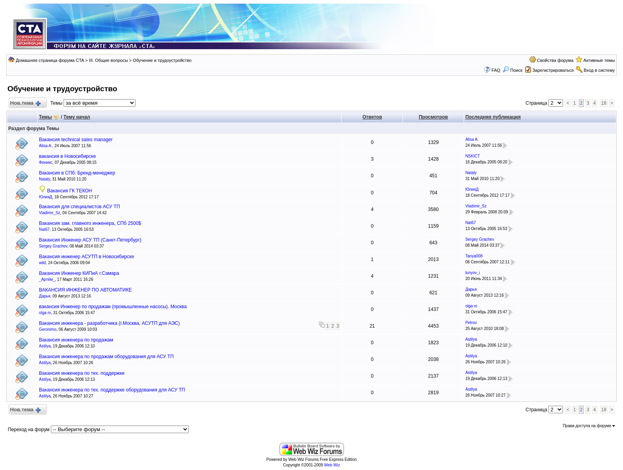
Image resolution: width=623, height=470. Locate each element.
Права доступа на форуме (589, 426)
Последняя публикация (492, 117)
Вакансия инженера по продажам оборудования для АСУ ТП (106, 356)
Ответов (372, 117)
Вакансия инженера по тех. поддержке (81, 373)
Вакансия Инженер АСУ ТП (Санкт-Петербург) (90, 240)
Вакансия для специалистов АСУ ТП (79, 206)
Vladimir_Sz (49, 213)
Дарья (44, 296)
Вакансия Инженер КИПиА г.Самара (79, 273)
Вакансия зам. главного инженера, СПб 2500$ (90, 223)
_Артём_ (47, 279)
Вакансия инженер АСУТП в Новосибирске (86, 256)
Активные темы (599, 60)
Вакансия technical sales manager (75, 139)
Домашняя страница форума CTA (50, 60)
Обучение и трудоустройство (162, 60)
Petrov (471, 322)
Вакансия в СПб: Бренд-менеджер (77, 173)
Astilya (44, 346)
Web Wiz (332, 465)
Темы (45, 117)
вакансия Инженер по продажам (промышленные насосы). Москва (113, 306)
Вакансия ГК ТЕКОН (69, 191)
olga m (45, 313)
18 (603, 103)
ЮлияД (45, 197)
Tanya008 (473, 256)
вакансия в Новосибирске (67, 156)
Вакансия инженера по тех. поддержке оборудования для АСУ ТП (112, 390)
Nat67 (44, 229)
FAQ (495, 70)
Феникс (45, 162)
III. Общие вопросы (108, 60)
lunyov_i (472, 272)
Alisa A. (45, 146)
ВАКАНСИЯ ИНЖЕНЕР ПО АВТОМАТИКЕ (85, 290)
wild (42, 263)
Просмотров (433, 117)
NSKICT (472, 156)
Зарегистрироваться (553, 70)
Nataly (44, 179)
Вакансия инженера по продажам (76, 340)
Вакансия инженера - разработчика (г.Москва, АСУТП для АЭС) (109, 323)
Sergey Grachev (53, 246)
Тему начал (77, 117)
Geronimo (47, 329)
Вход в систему (599, 70)
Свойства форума (555, 60)
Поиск (512, 70)
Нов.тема (25, 103)
